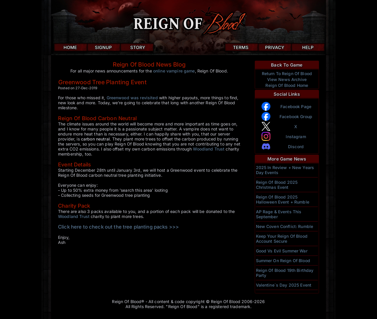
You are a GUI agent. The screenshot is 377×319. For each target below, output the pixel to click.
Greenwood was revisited (132, 97)
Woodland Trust (208, 148)
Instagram (296, 136)
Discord (296, 146)
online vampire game (174, 70)
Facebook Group (296, 116)
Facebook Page (295, 106)
